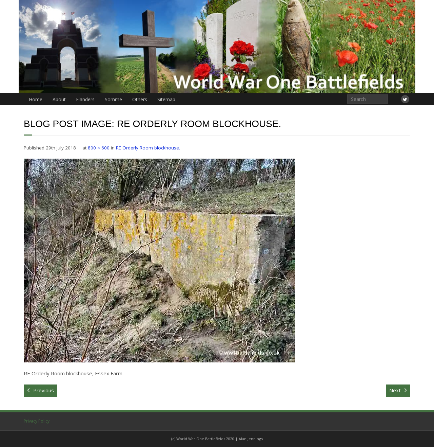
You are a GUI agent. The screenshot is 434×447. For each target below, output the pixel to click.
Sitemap (166, 99)
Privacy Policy (37, 421)
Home (35, 99)
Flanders (85, 99)
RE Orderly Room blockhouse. (148, 148)
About (59, 99)
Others (139, 99)
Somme (113, 99)
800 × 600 (99, 148)
